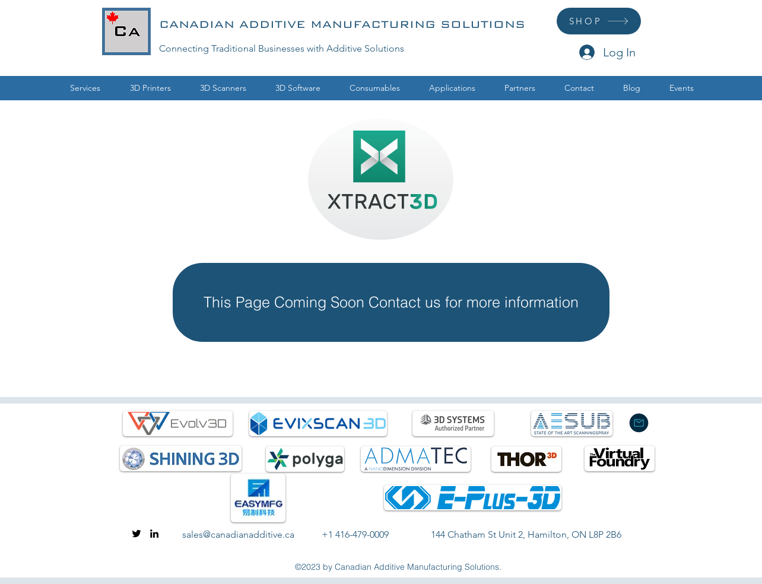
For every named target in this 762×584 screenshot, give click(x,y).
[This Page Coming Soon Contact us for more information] (391, 302)
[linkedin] (154, 533)
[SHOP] (599, 21)
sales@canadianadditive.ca (238, 534)
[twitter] (136, 533)
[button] (150, 88)
